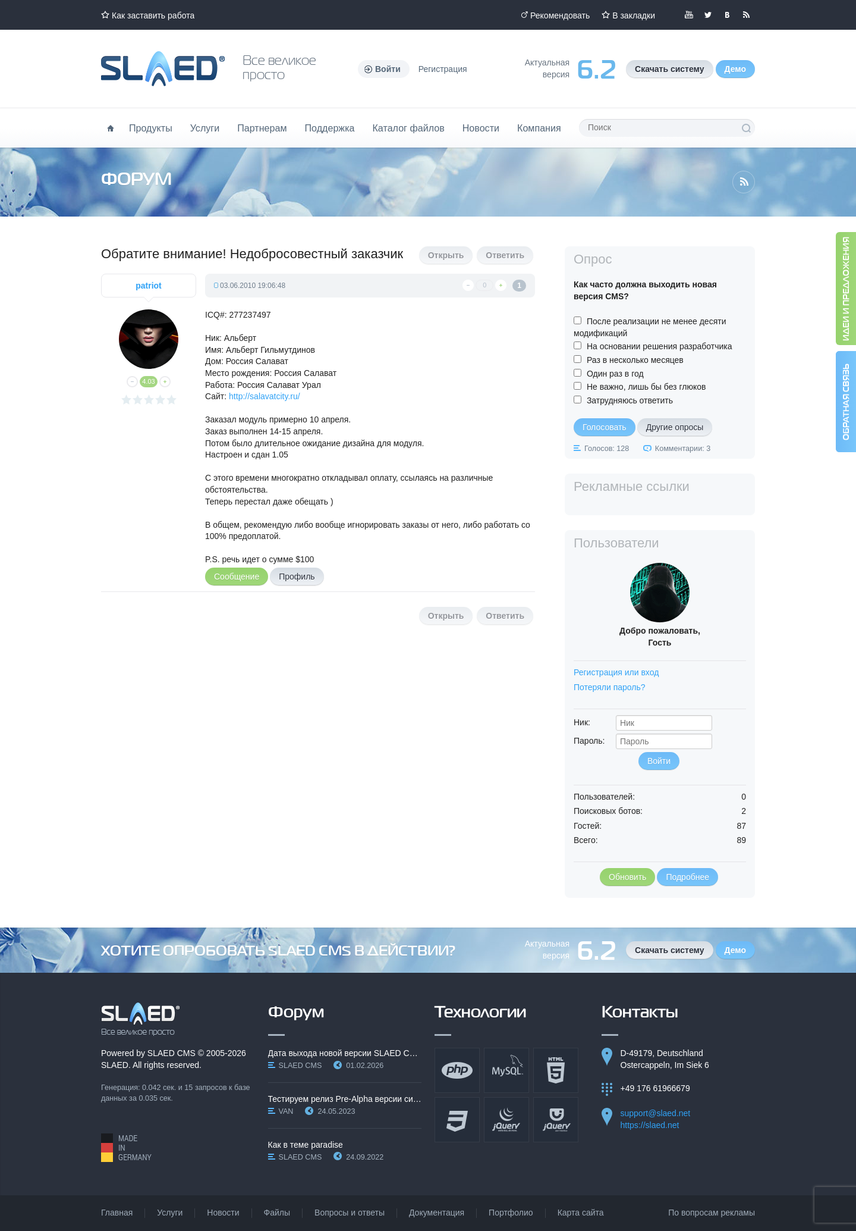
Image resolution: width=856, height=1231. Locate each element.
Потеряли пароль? (610, 687)
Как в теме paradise (305, 1144)
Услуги (205, 128)
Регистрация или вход (616, 672)
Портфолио (511, 1212)
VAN (286, 1111)
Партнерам (262, 128)
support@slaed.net (656, 1113)
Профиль (296, 576)
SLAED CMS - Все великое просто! (140, 1019)
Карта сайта (581, 1212)
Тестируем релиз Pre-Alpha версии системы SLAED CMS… (345, 1099)
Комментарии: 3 (682, 448)
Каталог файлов (408, 128)
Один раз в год (615, 373)
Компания (539, 128)
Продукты (150, 128)
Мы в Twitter (708, 15)
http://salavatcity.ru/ (264, 396)
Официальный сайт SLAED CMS (163, 68)
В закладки (633, 15)
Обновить (627, 877)
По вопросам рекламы (711, 1212)
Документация (436, 1212)
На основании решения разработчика (659, 346)
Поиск (746, 128)
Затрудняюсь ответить (630, 400)
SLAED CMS (171, 1053)
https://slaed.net (650, 1125)
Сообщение (236, 576)
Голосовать (605, 427)
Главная (117, 1212)
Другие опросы (675, 427)
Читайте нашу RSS (746, 15)
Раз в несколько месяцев (635, 360)
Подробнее (687, 877)
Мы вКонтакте (727, 15)
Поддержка (330, 128)
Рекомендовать (560, 15)
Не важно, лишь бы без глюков (646, 386)
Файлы (277, 1212)
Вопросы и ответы (349, 1212)
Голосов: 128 (606, 448)
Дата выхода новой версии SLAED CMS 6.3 (345, 1053)
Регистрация (442, 69)
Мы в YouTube (689, 15)
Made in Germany (126, 1147)
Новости (480, 128)
